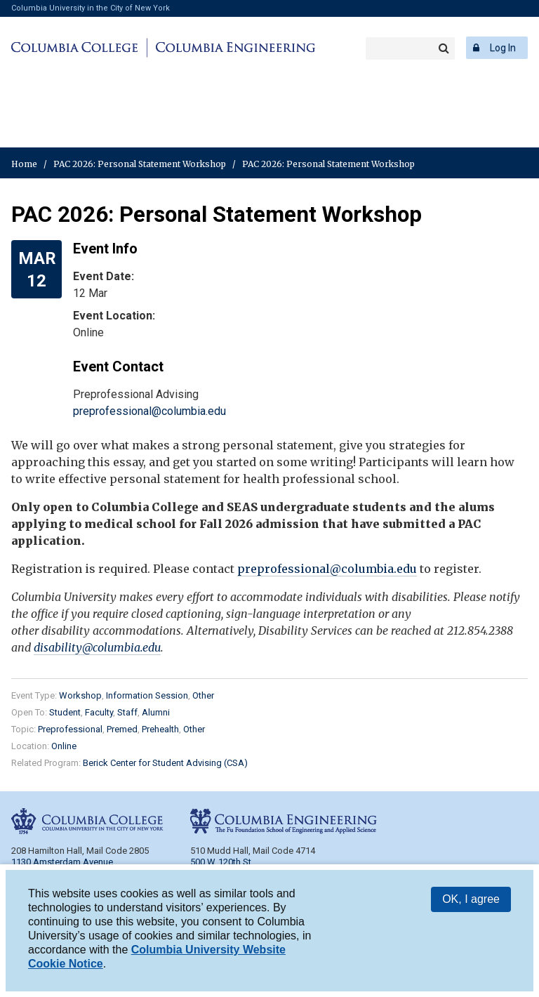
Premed (122, 729)
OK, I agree (471, 899)
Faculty (99, 712)
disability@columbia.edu (97, 647)
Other (203, 695)
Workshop (80, 695)
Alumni (156, 712)
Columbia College (76, 48)
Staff (127, 712)
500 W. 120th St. (221, 862)
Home (24, 164)
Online (63, 746)
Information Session (147, 695)
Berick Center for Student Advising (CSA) (165, 763)
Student (65, 712)
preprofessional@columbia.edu (149, 411)
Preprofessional (70, 729)
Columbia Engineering (233, 48)
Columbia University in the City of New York (90, 8)
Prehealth (160, 729)
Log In (503, 47)
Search (443, 48)
